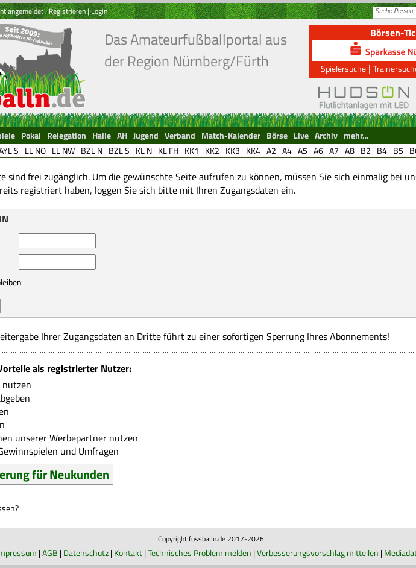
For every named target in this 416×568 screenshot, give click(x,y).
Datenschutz (86, 552)
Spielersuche (343, 68)
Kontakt (128, 552)
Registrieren (67, 11)
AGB (50, 552)
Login (99, 11)
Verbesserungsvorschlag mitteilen (318, 552)
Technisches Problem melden (199, 552)
